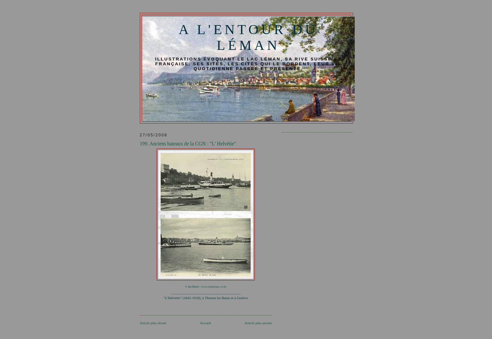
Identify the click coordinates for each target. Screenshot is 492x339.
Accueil (205, 323)
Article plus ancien (258, 323)
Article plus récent (153, 323)
